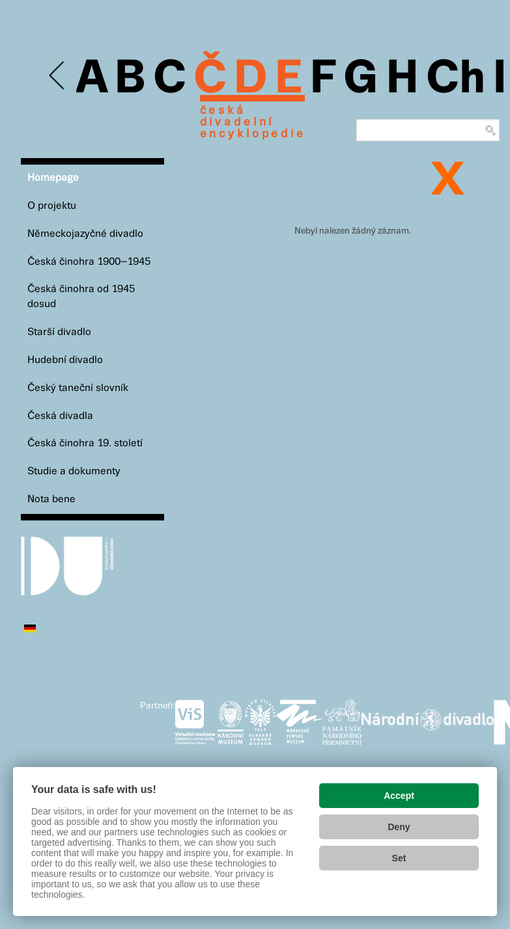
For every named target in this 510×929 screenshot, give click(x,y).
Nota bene (51, 499)
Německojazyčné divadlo (85, 233)
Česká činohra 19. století (85, 443)
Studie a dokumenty (73, 471)
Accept (399, 795)
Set (399, 858)
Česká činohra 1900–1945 (88, 261)
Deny (399, 827)
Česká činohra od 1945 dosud (81, 297)
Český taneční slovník (77, 388)
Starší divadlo (59, 332)
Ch (455, 79)
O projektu (51, 205)
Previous (57, 76)
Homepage (53, 177)
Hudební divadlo (65, 360)
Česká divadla (60, 416)
